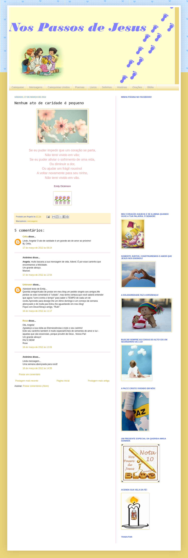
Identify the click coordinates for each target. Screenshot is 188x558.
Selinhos (107, 87)
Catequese (18, 87)
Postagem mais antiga (98, 381)
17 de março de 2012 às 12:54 (37, 275)
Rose (25, 321)
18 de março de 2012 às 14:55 (37, 368)
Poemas (79, 87)
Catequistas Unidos (59, 87)
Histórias (122, 87)
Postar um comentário (29, 374)
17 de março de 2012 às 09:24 (37, 248)
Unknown (27, 284)
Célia (25, 236)
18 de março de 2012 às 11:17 (37, 311)
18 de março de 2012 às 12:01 (37, 347)
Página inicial (63, 381)
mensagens (32, 221)
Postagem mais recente (26, 381)
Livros (93, 87)
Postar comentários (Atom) (36, 386)
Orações (137, 87)
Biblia (150, 87)
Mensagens (35, 87)
